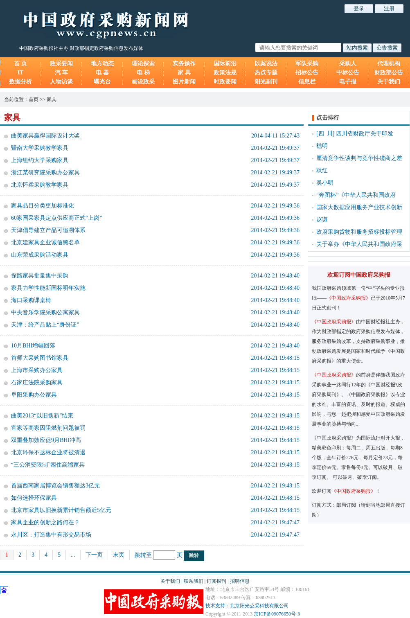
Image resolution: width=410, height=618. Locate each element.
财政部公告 (388, 73)
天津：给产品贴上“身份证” (45, 325)
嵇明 (322, 146)
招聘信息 (240, 581)
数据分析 (20, 82)
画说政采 (143, 82)
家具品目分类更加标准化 (42, 206)
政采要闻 (61, 64)
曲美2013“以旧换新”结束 (42, 416)
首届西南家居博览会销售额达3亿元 (55, 486)
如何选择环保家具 (34, 498)
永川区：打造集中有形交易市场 (51, 535)
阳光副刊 (266, 82)
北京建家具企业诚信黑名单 (45, 242)
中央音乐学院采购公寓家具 (45, 312)
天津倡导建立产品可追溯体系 (48, 230)
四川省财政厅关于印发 (364, 134)
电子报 (347, 82)
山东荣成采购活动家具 (39, 255)
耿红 (322, 170)
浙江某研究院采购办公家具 (45, 172)
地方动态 (102, 64)
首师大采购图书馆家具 (39, 358)
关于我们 (388, 82)
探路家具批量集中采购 (39, 276)
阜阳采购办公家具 (34, 395)
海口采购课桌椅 (31, 300)
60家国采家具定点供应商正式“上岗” (56, 218)
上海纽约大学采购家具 (39, 160)
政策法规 (225, 73)
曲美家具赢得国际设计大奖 (45, 136)
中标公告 (347, 73)
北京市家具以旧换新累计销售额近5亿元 (61, 510)
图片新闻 (184, 82)
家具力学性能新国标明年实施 (48, 288)
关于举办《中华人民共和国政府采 (359, 244)
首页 (33, 99)
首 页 (20, 64)
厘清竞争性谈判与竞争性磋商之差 (359, 158)
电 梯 (143, 73)
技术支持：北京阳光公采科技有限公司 (247, 606)
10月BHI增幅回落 (33, 346)
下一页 (94, 555)
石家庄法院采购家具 (37, 382)
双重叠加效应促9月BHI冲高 (46, 440)
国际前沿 (225, 64)
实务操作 (184, 64)
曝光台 (102, 82)
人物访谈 (61, 82)
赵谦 (322, 220)
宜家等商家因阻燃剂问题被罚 (48, 428)
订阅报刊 (216, 581)
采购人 (347, 64)
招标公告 (306, 73)
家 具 (184, 73)
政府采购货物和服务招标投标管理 (359, 232)
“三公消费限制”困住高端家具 (48, 465)
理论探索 (143, 64)
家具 (51, 99)
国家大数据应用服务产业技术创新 (359, 207)
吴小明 (324, 183)
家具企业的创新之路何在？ (45, 522)
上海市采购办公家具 (37, 370)
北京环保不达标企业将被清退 (48, 452)
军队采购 (306, 64)
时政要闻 (225, 82)
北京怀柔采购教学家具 (39, 185)
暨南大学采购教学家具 (39, 148)
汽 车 (61, 73)
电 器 (102, 73)
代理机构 (388, 64)
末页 (118, 555)
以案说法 (266, 64)
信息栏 (306, 82)
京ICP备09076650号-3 (277, 614)
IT (21, 73)
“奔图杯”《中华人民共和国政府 (356, 195)
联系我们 (193, 581)
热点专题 (266, 73)
